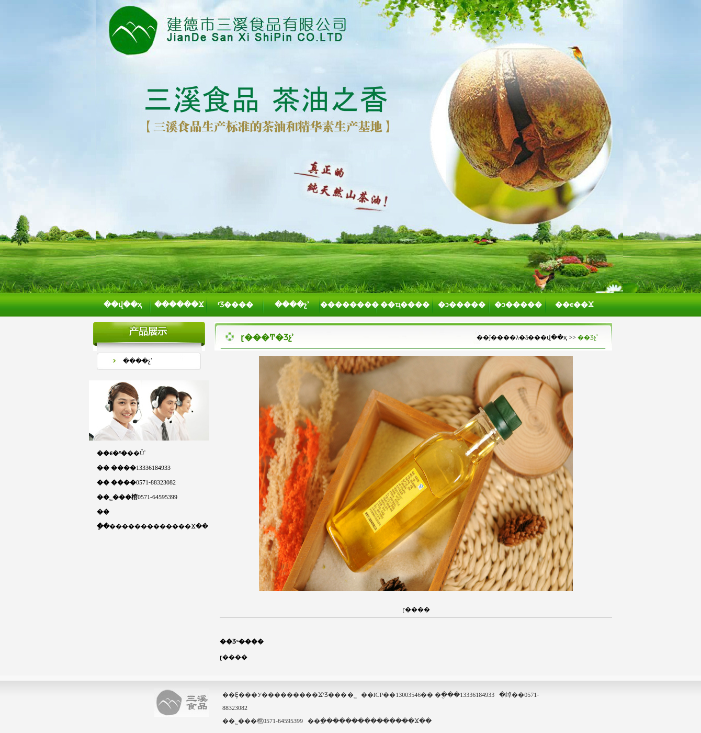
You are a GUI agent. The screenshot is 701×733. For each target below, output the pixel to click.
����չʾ (292, 305)
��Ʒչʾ (588, 337)
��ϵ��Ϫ (574, 305)
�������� (348, 305)
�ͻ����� (461, 305)
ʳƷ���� (235, 305)
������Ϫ (179, 305)
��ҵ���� (404, 305)
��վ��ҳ (123, 305)
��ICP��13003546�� (397, 694)
